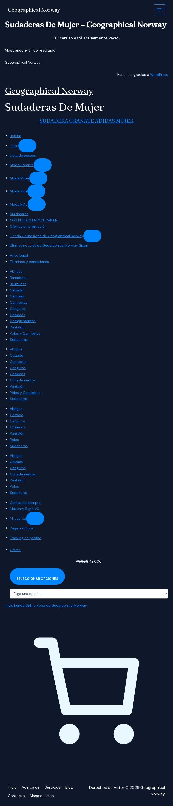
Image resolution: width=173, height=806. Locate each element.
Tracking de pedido (26, 537)
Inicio (14, 145)
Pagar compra (22, 528)
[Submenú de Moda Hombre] (43, 165)
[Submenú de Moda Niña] (37, 191)
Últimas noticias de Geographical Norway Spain (50, 245)
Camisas (17, 296)
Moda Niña (19, 191)
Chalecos (18, 314)
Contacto (17, 795)
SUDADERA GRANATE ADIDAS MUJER (87, 121)
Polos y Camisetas (26, 333)
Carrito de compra (26, 502)
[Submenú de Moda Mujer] (39, 178)
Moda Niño (19, 204)
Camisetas (19, 302)
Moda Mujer (20, 178)
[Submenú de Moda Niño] (37, 204)
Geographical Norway (36, 9)
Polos (15, 439)
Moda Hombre (22, 164)
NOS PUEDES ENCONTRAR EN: (36, 220)
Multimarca (19, 213)
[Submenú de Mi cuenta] (36, 518)
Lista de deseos (24, 155)
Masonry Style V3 (25, 508)
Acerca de (31, 788)
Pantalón (17, 327)
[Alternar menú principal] (159, 10)
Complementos (23, 320)
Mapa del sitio (43, 795)
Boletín (16, 135)
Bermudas (18, 283)
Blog (71, 788)
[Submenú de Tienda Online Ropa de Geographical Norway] (95, 236)
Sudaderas (19, 339)
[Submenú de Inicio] (28, 145)
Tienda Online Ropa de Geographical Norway (48, 235)
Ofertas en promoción (29, 226)
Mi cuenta (18, 518)
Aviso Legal (20, 255)
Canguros (18, 308)
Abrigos (16, 271)
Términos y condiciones (30, 261)
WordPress (158, 74)
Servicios (54, 788)
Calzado (17, 290)
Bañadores (19, 277)
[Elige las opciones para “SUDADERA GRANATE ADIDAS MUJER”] (38, 577)
